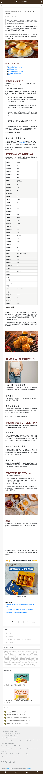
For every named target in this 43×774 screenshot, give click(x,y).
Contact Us (9, 754)
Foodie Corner (10, 634)
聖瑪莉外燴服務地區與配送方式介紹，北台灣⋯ (17, 721)
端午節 (19, 652)
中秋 (27, 622)
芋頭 (10, 654)
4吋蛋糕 (28, 659)
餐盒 (14, 664)
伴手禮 (30, 662)
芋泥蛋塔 (25, 657)
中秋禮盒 (33, 622)
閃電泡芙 (7, 659)
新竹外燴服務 (26, 664)
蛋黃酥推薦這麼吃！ (13, 69)
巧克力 (10, 652)
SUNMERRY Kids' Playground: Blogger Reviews (18, 639)
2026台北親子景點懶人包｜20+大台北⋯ (15, 712)
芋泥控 (6, 657)
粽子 (23, 652)
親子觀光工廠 (8, 664)
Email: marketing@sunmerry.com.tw (10, 737)
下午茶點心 (18, 664)
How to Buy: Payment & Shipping (20, 754)
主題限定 (20, 654)
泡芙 (30, 657)
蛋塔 (21, 657)
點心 (35, 652)
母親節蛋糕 (22, 659)
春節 (19, 662)
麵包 (31, 652)
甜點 (24, 654)
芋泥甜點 (12, 657)
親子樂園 (32, 664)
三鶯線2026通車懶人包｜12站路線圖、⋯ (16, 715)
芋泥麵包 (36, 654)
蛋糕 (6, 652)
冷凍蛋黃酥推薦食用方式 (14, 73)
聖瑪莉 (27, 652)
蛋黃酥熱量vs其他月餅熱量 (15, 68)
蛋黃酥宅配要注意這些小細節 (15, 71)
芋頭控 (16, 657)
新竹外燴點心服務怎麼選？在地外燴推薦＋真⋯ (17, 718)
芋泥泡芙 (34, 657)
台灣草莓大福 (14, 662)
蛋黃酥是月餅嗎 (12, 66)
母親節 (14, 652)
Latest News (9, 636)
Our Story (3, 754)
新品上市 (14, 654)
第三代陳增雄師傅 (22, 143)
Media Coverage (10, 642)
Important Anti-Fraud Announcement (10, 756)
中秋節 (21, 622)
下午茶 (28, 654)
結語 (9, 75)
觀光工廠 (35, 662)
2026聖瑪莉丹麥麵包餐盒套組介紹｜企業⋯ (16, 724)
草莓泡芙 (13, 659)
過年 (23, 662)
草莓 (17, 659)
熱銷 (6, 654)
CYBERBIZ (29, 768)
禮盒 (26, 662)
